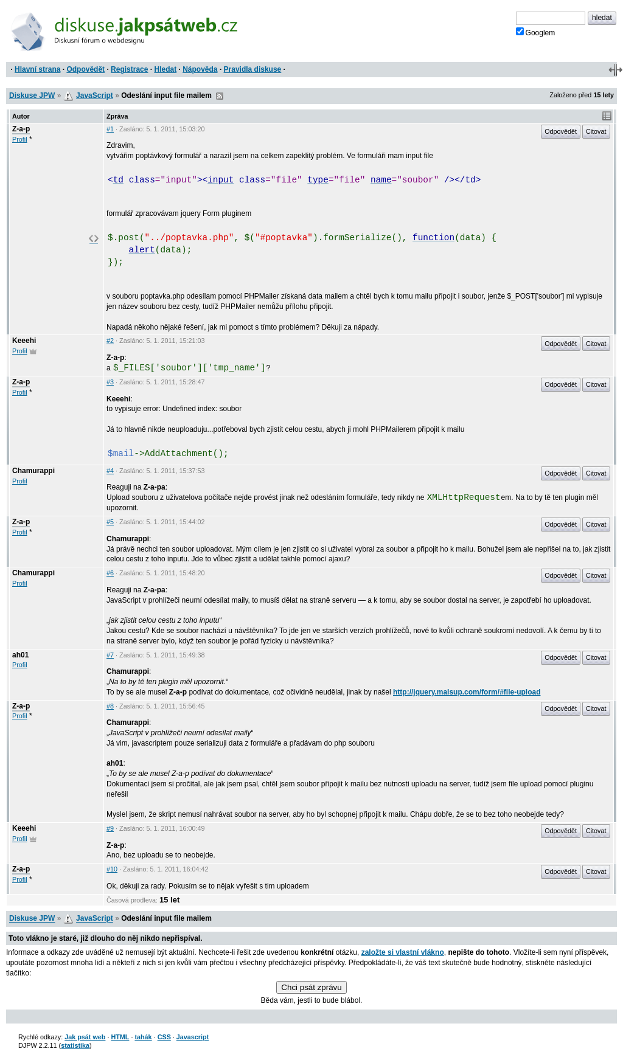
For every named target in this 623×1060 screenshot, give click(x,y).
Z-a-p (21, 129)
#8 (110, 706)
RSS (219, 96)
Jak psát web (84, 1037)
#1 (110, 129)
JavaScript (94, 95)
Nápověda (200, 69)
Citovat (596, 131)
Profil (19, 139)
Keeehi (24, 340)
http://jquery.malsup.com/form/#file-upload (466, 692)
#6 (110, 573)
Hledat (165, 69)
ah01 (20, 655)
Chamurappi (33, 470)
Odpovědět (85, 69)
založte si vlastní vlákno (402, 952)
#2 (110, 340)
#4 (110, 470)
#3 (110, 382)
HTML (120, 1037)
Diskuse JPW (32, 95)
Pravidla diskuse (253, 69)
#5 (110, 521)
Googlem (535, 32)
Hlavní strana (37, 69)
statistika (75, 1045)
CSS (164, 1037)
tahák (142, 1037)
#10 (111, 869)
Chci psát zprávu (311, 987)
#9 (110, 828)
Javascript (192, 1037)
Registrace (129, 69)
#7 (110, 655)
